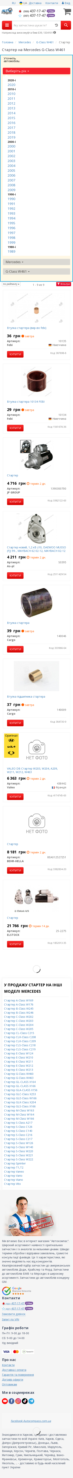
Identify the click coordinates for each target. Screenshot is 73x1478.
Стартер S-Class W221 (18, 1155)
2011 (11, 98)
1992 (11, 208)
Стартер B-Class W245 (18, 1008)
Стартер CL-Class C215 (19, 1033)
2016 (11, 122)
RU (14, 3)
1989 (11, 251)
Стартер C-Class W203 (18, 1021)
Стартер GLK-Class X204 (20, 1102)
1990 (11, 199)
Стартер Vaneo (14, 1171)
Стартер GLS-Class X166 (20, 1106)
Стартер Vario (13, 1175)
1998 (11, 237)
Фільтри (63, 284)
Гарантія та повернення (18, 1375)
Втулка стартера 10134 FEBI (26, 401)
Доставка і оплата (14, 1370)
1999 (11, 242)
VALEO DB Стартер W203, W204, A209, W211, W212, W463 (32, 770)
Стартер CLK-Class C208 (20, 1037)
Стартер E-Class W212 (18, 1065)
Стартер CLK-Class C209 (20, 1041)
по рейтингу (11, 284)
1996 (11, 228)
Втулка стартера (18, 623)
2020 (11, 84)
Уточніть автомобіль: (12, 59)
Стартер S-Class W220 (18, 1151)
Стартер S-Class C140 (18, 1131)
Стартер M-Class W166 (19, 1118)
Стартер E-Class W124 (18, 1053)
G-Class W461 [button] (18, 271)
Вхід (66, 3)
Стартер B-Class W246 (18, 1012)
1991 (11, 203)
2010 (11, 93)
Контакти (51, 3)
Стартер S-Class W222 (18, 1159)
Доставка (35, 3)
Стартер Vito (12, 1184)
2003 (11, 161)
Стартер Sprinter (15, 1163)
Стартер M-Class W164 (19, 1114)
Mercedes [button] (14, 262)
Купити (15, 354)
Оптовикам (9, 1384)
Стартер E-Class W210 (18, 1057)
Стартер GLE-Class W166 (20, 1098)
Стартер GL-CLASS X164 (20, 1082)
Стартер (12, 475)
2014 (11, 113)
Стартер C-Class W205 (18, 1029)
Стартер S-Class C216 (18, 1135)
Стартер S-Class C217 (18, 1139)
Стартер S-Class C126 (18, 1127)
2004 (11, 165)
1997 (11, 233)
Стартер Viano (13, 1180)
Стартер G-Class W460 (18, 1074)
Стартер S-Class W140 (18, 1147)
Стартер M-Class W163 (19, 1110)
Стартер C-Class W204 (18, 1025)
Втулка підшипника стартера (26, 696)
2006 (11, 175)
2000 (11, 146)
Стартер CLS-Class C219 (20, 1049)
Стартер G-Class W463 (18, 1078)
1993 (11, 213)
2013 (11, 108)
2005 (11, 170)
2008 (11, 185)
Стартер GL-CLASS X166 (20, 1086)
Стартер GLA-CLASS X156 (20, 1090)
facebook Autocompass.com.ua (31, 1421)
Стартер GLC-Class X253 (20, 1094)
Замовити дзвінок (14, 1314)
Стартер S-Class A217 (18, 1122)
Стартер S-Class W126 (18, 1143)
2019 (11, 137)
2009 (11, 190)
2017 (11, 127)
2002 (11, 156)
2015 (11, 118)
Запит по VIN (10, 1319)
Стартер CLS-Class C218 (20, 1045)
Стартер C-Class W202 (18, 1017)
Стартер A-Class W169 (18, 1000)
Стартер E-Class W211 (18, 1061)
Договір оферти (12, 1379)
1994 (11, 218)
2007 (11, 180)
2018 (11, 132)
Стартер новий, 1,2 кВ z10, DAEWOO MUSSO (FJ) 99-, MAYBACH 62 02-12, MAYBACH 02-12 (36, 549)
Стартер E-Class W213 (18, 1069)
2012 (11, 103)
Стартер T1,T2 (13, 1167)
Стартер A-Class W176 (18, 1004)
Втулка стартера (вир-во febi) (26, 328)
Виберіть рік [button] (17, 71)
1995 (11, 223)
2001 (11, 151)
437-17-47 (32, 11)
